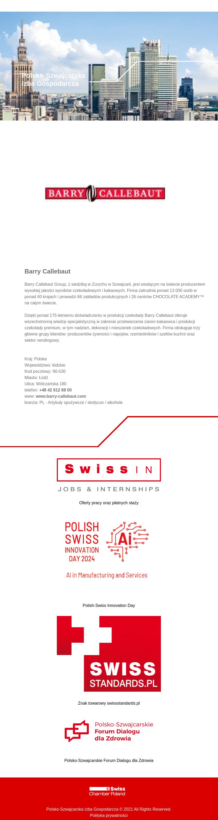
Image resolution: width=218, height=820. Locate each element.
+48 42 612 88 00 (55, 390)
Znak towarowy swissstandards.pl (109, 703)
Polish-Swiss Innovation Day (109, 605)
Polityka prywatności (109, 815)
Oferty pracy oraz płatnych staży (109, 503)
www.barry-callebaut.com (61, 396)
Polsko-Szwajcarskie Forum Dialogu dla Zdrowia (108, 760)
